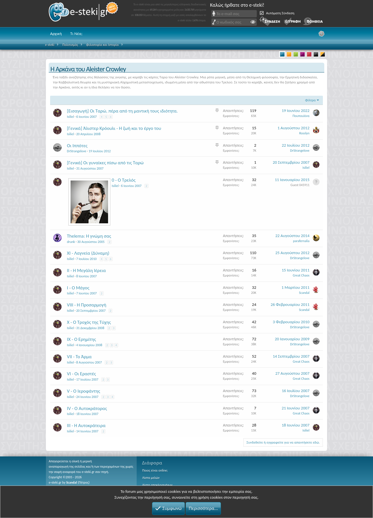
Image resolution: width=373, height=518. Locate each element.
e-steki (84, 13)
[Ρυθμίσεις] (321, 33)
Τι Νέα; (76, 33)
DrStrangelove (76, 151)
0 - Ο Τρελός (124, 180)
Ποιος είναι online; (155, 470)
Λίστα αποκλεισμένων (157, 485)
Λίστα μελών (151, 478)
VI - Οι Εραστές (81, 374)
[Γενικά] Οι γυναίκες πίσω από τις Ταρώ (105, 163)
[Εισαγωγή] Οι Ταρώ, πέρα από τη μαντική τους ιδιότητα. (122, 111)
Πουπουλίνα (301, 116)
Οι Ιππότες (77, 146)
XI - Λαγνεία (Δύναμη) (88, 253)
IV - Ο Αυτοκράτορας (87, 408)
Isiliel (70, 117)
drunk (71, 242)
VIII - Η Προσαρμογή (86, 305)
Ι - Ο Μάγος (78, 288)
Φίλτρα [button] (310, 100)
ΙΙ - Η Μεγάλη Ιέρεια (86, 270)
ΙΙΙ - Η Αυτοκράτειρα (86, 425)
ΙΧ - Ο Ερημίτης (81, 339)
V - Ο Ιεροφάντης (83, 391)
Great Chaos (301, 275)
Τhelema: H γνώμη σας (89, 236)
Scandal (71, 482)
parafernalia (301, 241)
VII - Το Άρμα (79, 357)
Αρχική (56, 33)
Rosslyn (304, 133)
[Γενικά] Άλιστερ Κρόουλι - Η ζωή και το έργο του (114, 128)
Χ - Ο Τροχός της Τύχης (89, 322)
